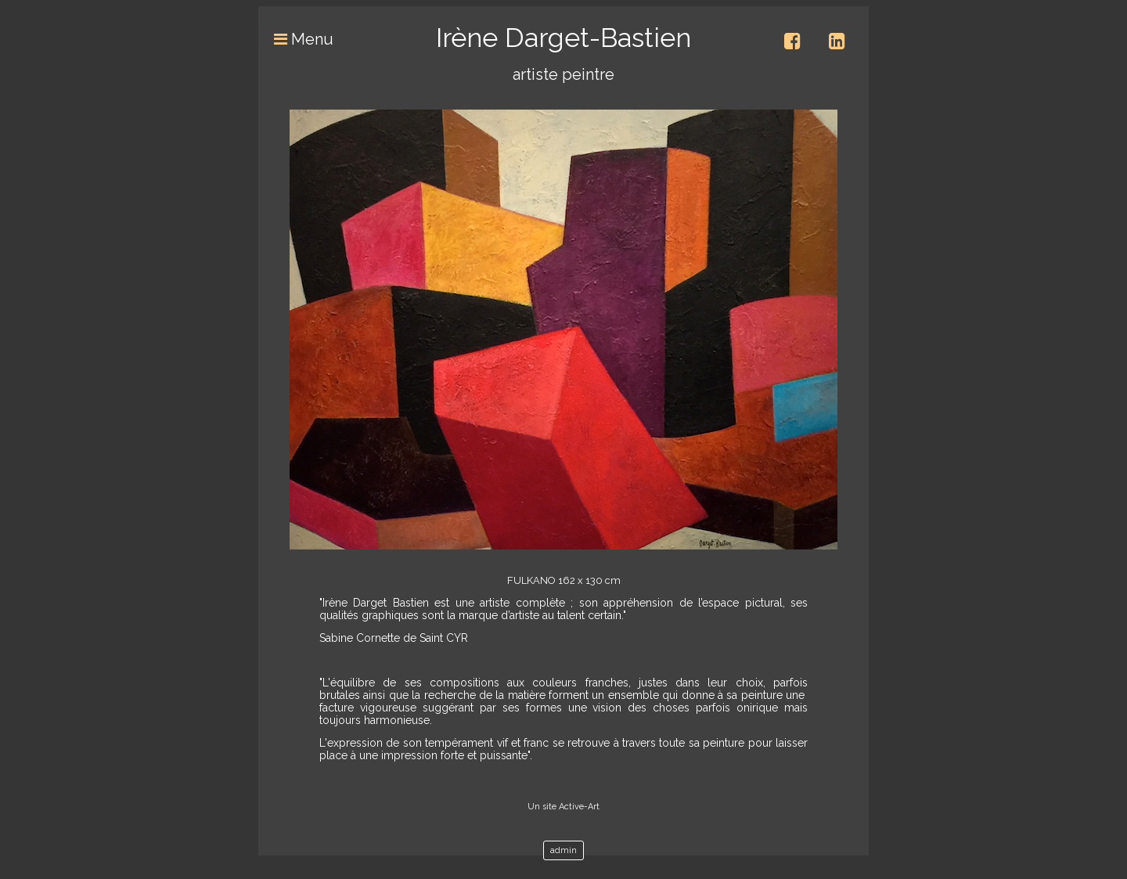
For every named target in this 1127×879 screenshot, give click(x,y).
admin (563, 850)
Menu (295, 39)
